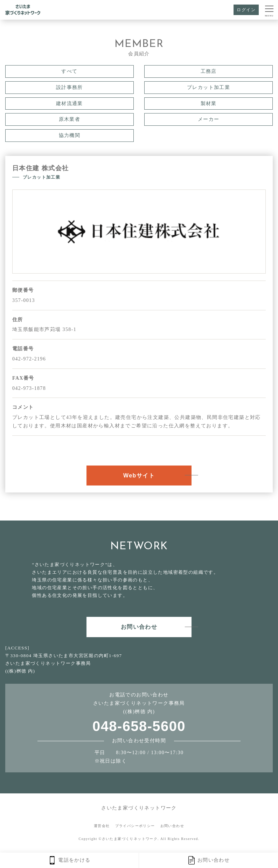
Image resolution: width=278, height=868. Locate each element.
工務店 (209, 71)
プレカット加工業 (208, 87)
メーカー (209, 119)
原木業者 (70, 119)
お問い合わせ (208, 860)
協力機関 (70, 135)
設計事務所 (69, 87)
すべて (69, 71)
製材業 (209, 103)
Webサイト (139, 475)
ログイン (246, 9)
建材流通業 (69, 103)
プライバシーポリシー (135, 826)
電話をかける (69, 860)
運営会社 (102, 826)
